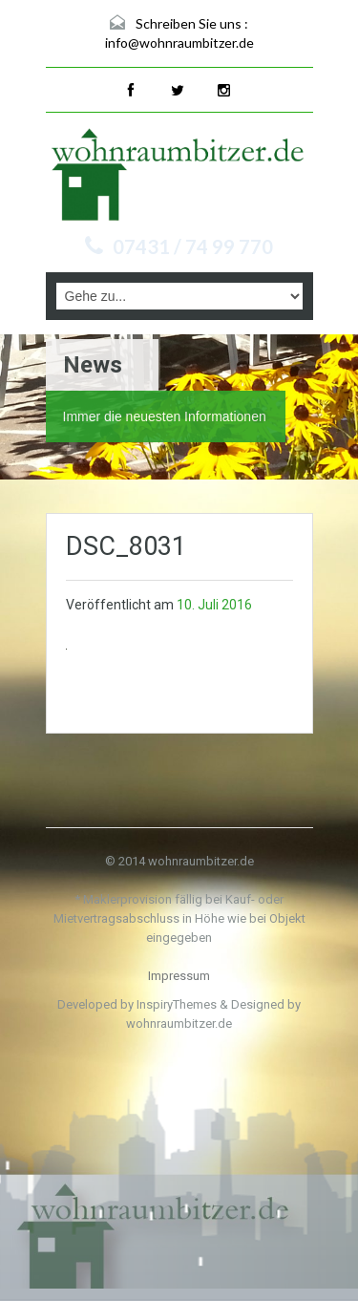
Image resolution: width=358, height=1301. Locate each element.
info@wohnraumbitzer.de (179, 42)
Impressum (179, 976)
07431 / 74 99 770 (193, 246)
